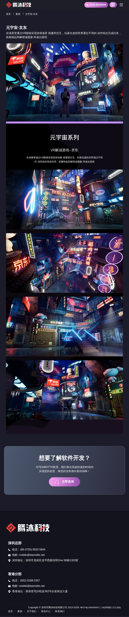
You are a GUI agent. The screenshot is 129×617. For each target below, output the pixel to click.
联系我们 (64, 612)
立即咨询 (64, 482)
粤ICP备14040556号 (85, 608)
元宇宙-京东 (34, 13)
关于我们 (33, 612)
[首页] (19, 4)
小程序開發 (104, 608)
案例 (19, 13)
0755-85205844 (96, 4)
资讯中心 (49, 612)
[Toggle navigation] (121, 4)
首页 (8, 13)
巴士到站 (116, 608)
